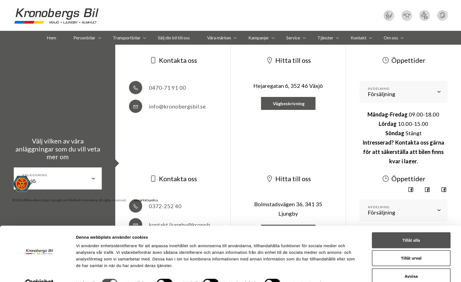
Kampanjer (258, 37)
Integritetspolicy (146, 200)
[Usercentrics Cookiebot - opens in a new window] (39, 271)
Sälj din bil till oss (174, 37)
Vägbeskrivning (288, 103)
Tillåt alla (411, 228)
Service (293, 37)
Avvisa (411, 264)
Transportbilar (127, 37)
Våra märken (219, 37)
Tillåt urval (411, 246)
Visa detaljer (302, 271)
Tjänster (325, 37)
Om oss (391, 37)
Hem (51, 37)
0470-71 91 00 (157, 87)
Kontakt (358, 37)
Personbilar (84, 37)
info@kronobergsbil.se (167, 106)
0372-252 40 (155, 206)
